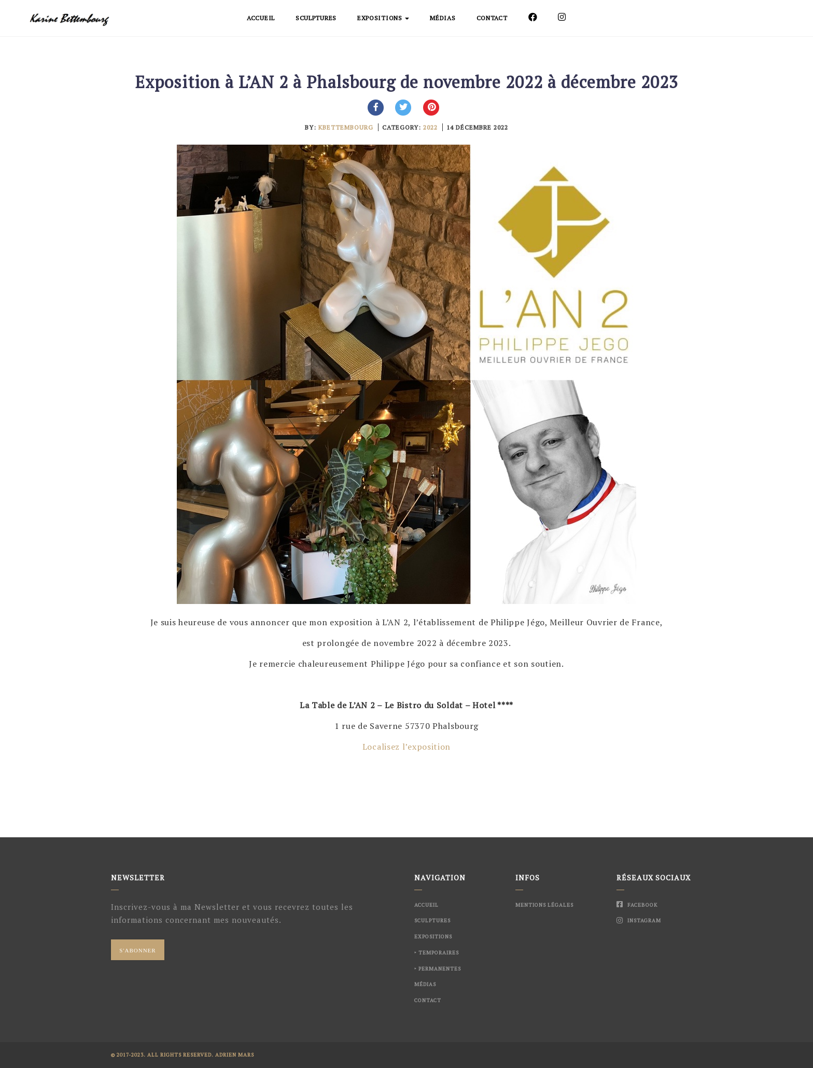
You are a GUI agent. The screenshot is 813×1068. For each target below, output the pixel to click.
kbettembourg (345, 127)
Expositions (383, 18)
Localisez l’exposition (406, 746)
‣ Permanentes (437, 968)
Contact (492, 18)
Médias (442, 18)
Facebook (636, 905)
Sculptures (316, 18)
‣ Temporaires (436, 952)
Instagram (638, 920)
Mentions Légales (544, 905)
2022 (430, 127)
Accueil (261, 18)
